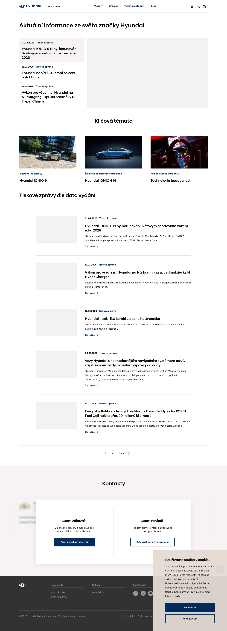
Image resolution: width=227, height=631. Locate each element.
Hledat (198, 6)
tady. (177, 596)
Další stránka (128, 453)
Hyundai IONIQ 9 (33, 180)
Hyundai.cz (98, 592)
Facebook (135, 593)
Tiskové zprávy (59, 592)
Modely (98, 6)
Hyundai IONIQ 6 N (100, 180)
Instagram (143, 593)
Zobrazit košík (192, 6)
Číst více (90, 246)
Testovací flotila (59, 596)
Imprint (129, 616)
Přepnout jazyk (204, 6)
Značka (113, 6)
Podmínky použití (147, 616)
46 (122, 453)
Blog (153, 6)
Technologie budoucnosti (171, 180)
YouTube (150, 593)
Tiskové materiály (134, 6)
